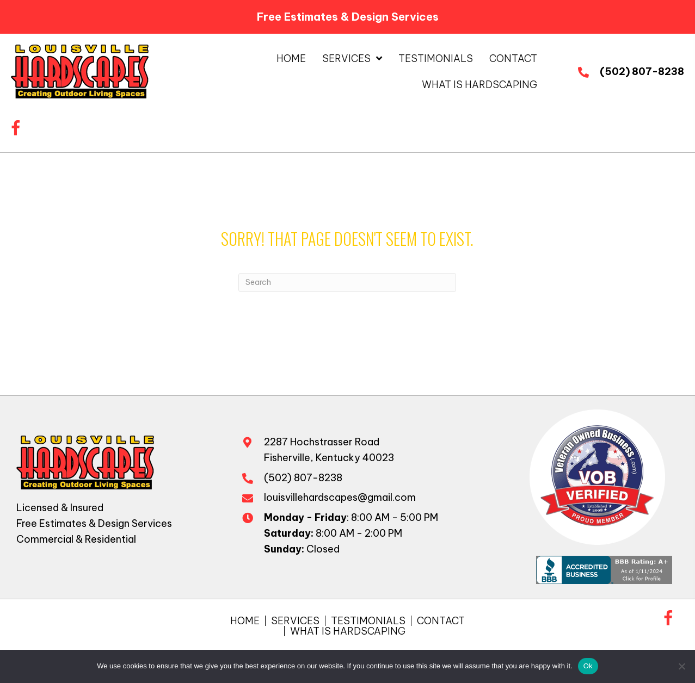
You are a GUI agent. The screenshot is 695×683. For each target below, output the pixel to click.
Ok (588, 666)
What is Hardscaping (347, 631)
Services (295, 621)
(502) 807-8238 (642, 71)
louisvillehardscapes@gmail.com (340, 497)
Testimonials (368, 621)
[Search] (347, 282)
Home (245, 621)
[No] (681, 666)
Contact (441, 621)
